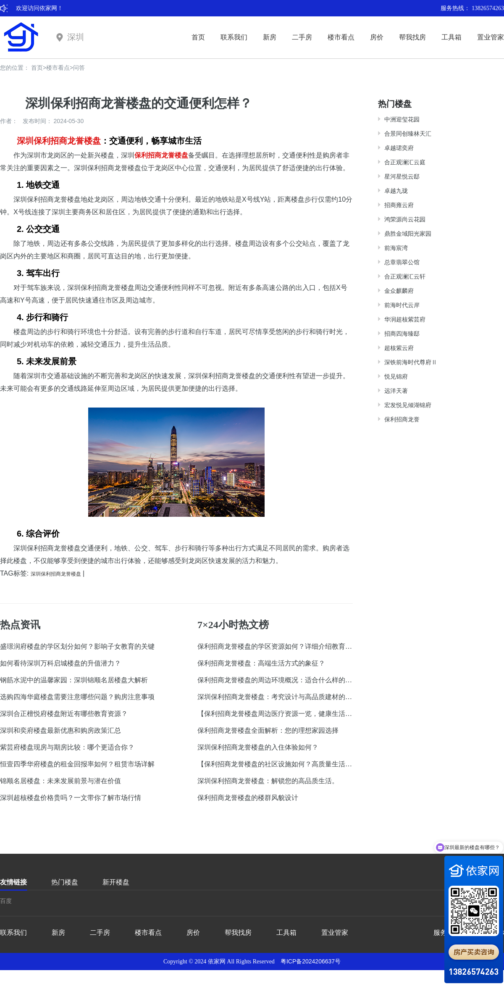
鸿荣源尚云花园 (404, 219)
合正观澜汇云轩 (404, 276)
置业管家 (490, 37)
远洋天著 (396, 390)
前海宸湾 (396, 248)
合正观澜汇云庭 (404, 162)
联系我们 (233, 37)
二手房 (302, 37)
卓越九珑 (396, 190)
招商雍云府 (399, 205)
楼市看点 (341, 37)
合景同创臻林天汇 (407, 133)
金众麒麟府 (399, 290)
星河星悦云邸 (402, 176)
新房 (269, 37)
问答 (79, 67)
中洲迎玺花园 (402, 119)
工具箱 (451, 37)
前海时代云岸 (402, 305)
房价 (376, 37)
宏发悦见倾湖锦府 (407, 405)
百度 (6, 901)
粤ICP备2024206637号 (311, 961)
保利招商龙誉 (402, 419)
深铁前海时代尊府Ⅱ (410, 362)
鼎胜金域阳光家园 (407, 233)
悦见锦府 (396, 376)
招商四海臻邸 (402, 333)
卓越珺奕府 (399, 148)
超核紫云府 (399, 348)
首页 (198, 37)
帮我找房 (412, 37)
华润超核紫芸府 (404, 319)
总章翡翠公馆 (402, 262)
